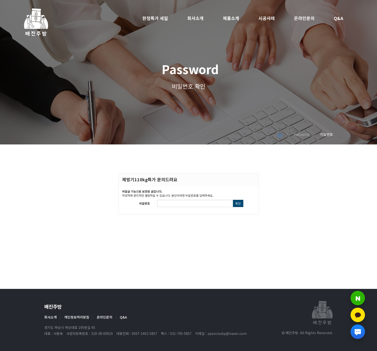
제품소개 (231, 18)
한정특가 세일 (155, 18)
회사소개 (195, 18)
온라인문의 (304, 18)
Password (188, 73)
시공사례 (266, 18)
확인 (238, 203)
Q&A (338, 18)
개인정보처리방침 (76, 317)
